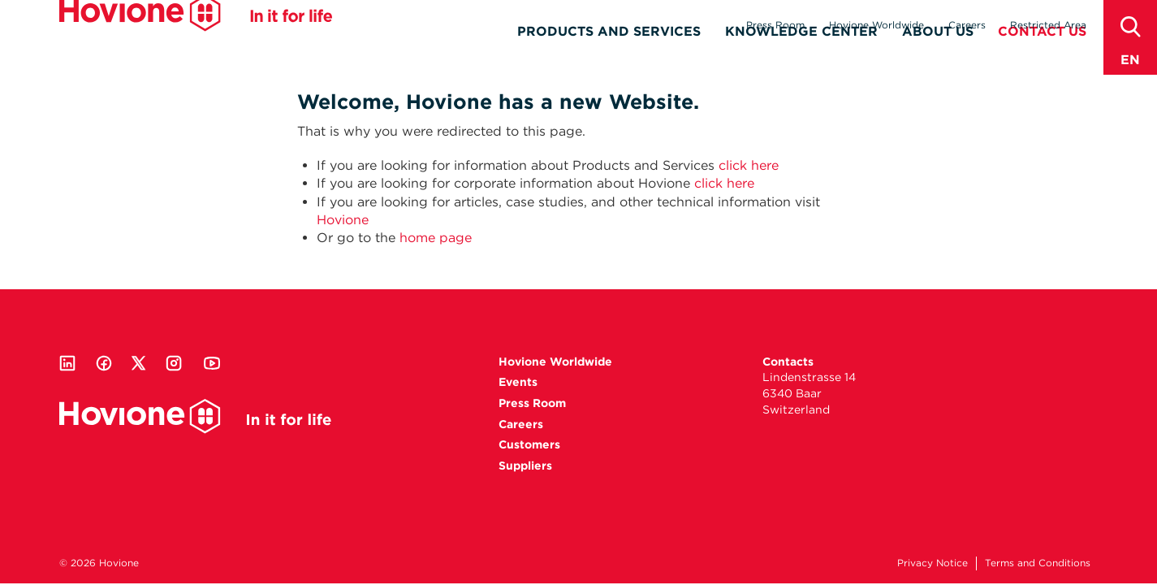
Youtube (212, 363)
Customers (529, 444)
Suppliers (525, 465)
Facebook (104, 363)
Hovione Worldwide (876, 25)
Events (518, 381)
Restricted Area (1048, 25)
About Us (938, 54)
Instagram (174, 363)
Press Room (775, 25)
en (1130, 59)
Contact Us (1042, 54)
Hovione (195, 35)
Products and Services (609, 54)
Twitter (139, 363)
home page (435, 237)
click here (749, 165)
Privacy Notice (932, 563)
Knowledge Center (801, 54)
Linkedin (67, 363)
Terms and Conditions (1037, 563)
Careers (967, 25)
